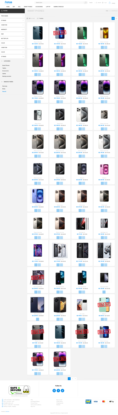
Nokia (3, 88)
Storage (3, 20)
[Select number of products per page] (28, 18)
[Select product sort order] (42, 18)
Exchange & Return (35, 401)
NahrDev (7, 411)
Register (99, 2)
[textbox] (61, 2)
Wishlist (58, 404)
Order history (59, 401)
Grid (113, 18)
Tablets (4, 68)
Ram (2, 34)
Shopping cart (59, 403)
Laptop (4, 73)
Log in (105, 2)
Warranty (4, 29)
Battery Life (4, 38)
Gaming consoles (6, 76)
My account (59, 399)
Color (3, 43)
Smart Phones (5, 65)
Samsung (4, 86)
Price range (4, 16)
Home (107, 10)
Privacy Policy (34, 403)
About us (33, 406)
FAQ (32, 399)
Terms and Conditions (36, 404)
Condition (4, 25)
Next (75, 378)
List (116, 18)
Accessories (5, 70)
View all (4, 91)
